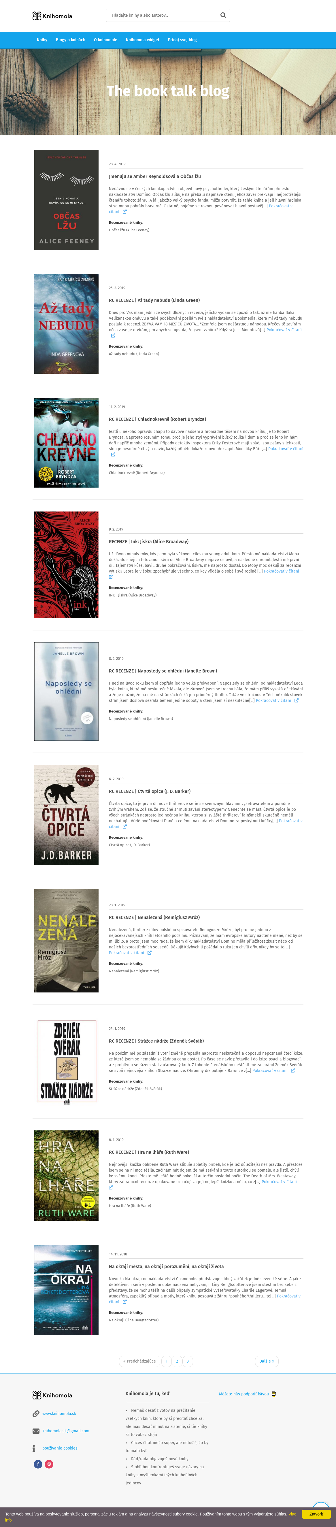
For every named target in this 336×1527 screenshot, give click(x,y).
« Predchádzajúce (139, 1361)
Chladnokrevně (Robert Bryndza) (137, 473)
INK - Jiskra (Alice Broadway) (132, 595)
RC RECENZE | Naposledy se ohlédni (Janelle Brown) (163, 671)
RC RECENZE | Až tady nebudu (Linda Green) (154, 300)
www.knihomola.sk (59, 1413)
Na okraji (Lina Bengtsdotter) (133, 1320)
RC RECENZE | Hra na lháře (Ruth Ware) (149, 1152)
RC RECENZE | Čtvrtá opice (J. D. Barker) (149, 791)
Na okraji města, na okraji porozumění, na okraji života (166, 1266)
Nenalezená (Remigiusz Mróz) (134, 971)
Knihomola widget (142, 39)
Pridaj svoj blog (182, 39)
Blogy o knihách (70, 39)
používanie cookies (60, 1448)
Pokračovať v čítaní (277, 700)
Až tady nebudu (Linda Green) (134, 354)
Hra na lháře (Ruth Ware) (130, 1206)
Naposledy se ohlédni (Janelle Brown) (141, 719)
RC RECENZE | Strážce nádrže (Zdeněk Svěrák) (156, 1041)
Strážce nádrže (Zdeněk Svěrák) (135, 1089)
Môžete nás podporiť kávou (248, 1394)
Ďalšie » (266, 1361)
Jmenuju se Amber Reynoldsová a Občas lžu (155, 176)
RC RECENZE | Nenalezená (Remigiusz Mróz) (154, 917)
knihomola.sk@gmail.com (65, 1431)
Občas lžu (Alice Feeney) (129, 230)
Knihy (42, 39)
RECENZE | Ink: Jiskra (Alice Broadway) (148, 541)
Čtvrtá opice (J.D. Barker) (129, 845)
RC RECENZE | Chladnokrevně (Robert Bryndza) (157, 419)
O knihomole (105, 39)
